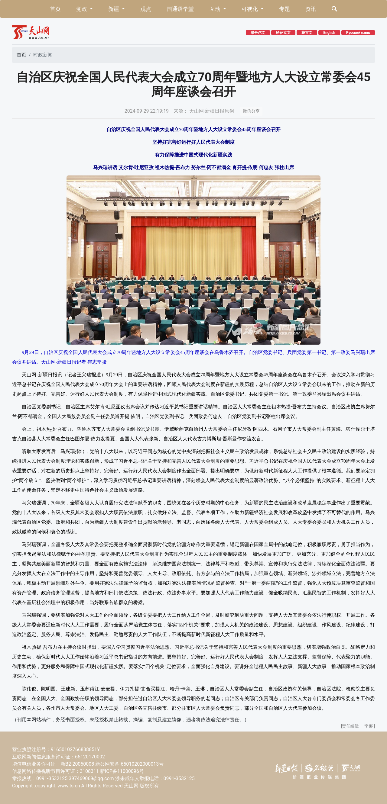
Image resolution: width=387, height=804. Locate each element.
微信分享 (251, 111)
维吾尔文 (258, 33)
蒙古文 (306, 33)
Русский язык (358, 33)
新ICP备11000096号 (122, 771)
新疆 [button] (114, 9)
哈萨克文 (283, 33)
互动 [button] (216, 9)
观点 (145, 9)
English (329, 33)
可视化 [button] (250, 9)
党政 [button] (82, 9)
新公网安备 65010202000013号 (129, 764)
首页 (55, 9)
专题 (284, 9)
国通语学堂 (180, 9)
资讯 (310, 9)
